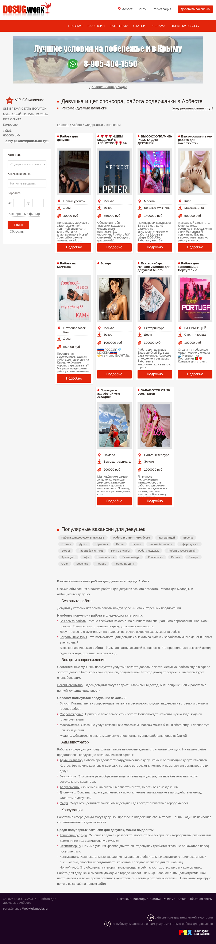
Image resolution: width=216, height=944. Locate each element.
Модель (65, 735)
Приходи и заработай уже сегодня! (108, 393)
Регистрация (162, 9)
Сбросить (17, 231)
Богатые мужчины (157, 207)
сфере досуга (81, 749)
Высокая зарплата (117, 461)
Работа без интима (91, 550)
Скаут (64, 803)
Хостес (65, 765)
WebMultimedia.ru (35, 908)
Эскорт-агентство (70, 685)
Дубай (83, 544)
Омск (64, 563)
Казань (175, 557)
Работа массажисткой (182, 550)
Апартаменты (70, 787)
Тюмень (101, 563)
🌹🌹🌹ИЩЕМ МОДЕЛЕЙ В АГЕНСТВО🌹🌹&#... (113, 140)
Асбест (77, 125)
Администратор (71, 760)
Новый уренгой (74, 201)
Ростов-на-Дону (125, 563)
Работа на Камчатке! (66, 264)
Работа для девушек (67, 138)
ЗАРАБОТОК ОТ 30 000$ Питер (154, 391)
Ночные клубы (120, 550)
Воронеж (82, 563)
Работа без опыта (161, 544)
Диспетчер (67, 792)
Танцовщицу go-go (73, 835)
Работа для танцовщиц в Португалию (188, 266)
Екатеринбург (154, 328)
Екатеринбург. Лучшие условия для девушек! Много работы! (154, 268)
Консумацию (69, 856)
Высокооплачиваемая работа (81, 647)
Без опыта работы (73, 621)
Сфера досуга (189, 544)
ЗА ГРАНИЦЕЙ (195, 328)
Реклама (157, 26)
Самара (109, 455)
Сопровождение (71, 714)
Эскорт (109, 207)
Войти (142, 9)
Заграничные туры (73, 637)
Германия (102, 544)
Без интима (68, 776)
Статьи (139, 26)
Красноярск (155, 557)
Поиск (18, 224)
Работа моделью (148, 550)
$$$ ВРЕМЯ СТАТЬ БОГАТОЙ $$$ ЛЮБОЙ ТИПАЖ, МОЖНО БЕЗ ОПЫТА (25, 114)
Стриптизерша (195, 334)
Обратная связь (184, 26)
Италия (66, 544)
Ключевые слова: (19, 173)
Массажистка (194, 207)
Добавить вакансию (195, 9)
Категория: (15, 154)
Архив (181, 899)
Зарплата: (14, 193)
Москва (109, 201)
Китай (120, 544)
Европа (188, 537)
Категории (119, 26)
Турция (136, 544)
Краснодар (68, 557)
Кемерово (10, 124)
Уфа (86, 557)
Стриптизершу (70, 846)
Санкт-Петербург (156, 455)
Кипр (188, 201)
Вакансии (96, 26)
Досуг (7, 130)
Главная (75, 26)
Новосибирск (105, 557)
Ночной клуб (69, 867)
